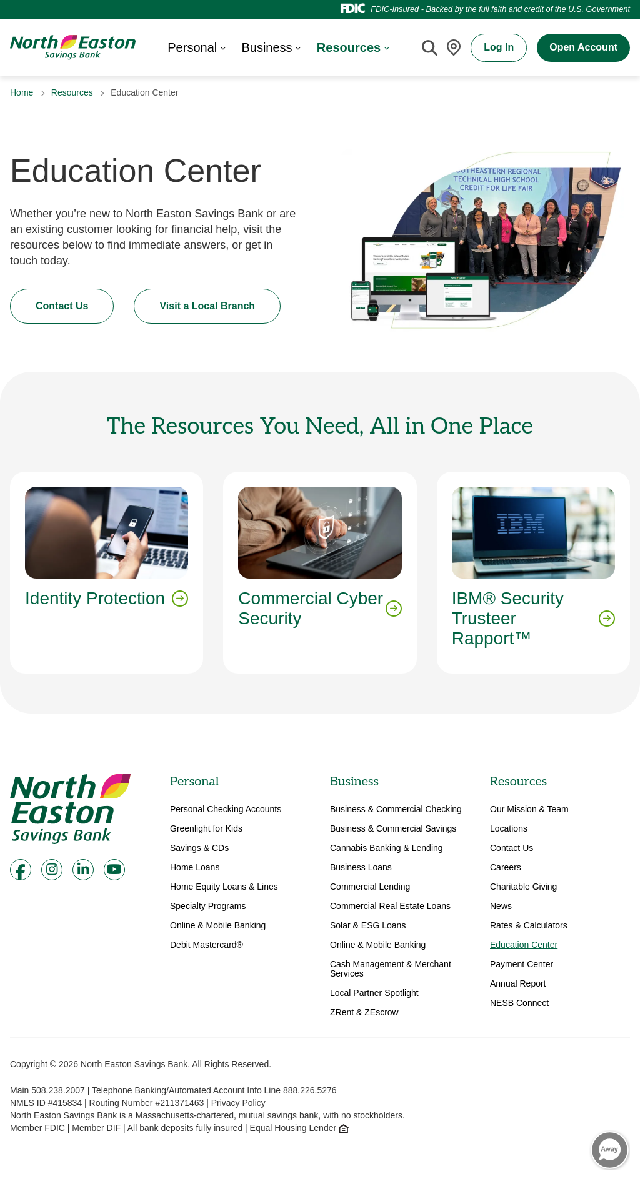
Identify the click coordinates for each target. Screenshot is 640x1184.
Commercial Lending (370, 887)
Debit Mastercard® (206, 945)
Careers (505, 867)
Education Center (524, 945)
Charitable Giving (523, 887)
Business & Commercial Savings (393, 828)
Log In (499, 47)
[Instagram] (51, 869)
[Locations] (454, 47)
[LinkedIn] (83, 869)
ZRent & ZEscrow (364, 1012)
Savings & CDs (199, 848)
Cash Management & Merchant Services (390, 969)
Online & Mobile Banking (218, 925)
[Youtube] (114, 869)
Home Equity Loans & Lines (224, 887)
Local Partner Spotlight (374, 993)
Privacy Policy (238, 1103)
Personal (194, 781)
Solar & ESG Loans (368, 925)
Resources (72, 92)
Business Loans (361, 867)
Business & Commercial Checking (396, 809)
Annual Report (518, 983)
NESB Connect (519, 1003)
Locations (509, 828)
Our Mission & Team (529, 809)
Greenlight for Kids (206, 828)
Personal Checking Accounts (225, 809)
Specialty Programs (208, 906)
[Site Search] (429, 47)
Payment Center (521, 964)
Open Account (583, 47)
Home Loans (194, 867)
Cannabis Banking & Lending (386, 848)
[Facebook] (20, 869)
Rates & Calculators (529, 925)
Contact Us (62, 306)
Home (21, 92)
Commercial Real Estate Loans (390, 906)
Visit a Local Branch (207, 306)
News (501, 906)
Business (354, 781)
